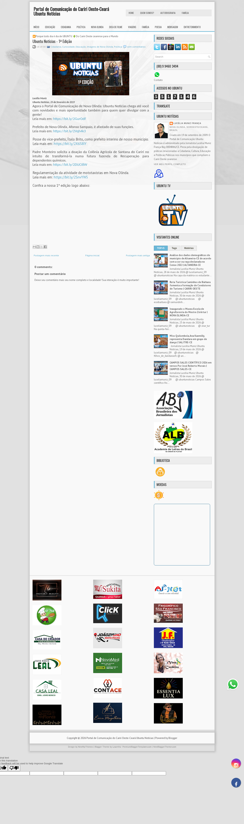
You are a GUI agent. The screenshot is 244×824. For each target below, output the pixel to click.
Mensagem (172, 27)
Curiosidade (68, 46)
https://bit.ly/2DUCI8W (70, 164)
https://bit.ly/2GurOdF (69, 118)
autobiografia (167, 12)
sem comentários (136, 46)
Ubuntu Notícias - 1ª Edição (52, 41)
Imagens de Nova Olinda (100, 46)
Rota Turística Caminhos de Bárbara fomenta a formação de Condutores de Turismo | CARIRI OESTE (190, 285)
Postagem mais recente (46, 255)
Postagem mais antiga (138, 255)
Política (81, 27)
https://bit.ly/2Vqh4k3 (69, 131)
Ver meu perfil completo (170, 164)
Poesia (158, 27)
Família (145, 27)
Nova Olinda (97, 27)
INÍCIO (36, 27)
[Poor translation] (14, 768)
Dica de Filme (115, 27)
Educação (50, 27)
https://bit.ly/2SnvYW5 (71, 177)
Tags (174, 248)
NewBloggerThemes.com (164, 746)
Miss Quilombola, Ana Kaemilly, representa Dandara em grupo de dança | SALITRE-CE (188, 339)
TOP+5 (160, 248)
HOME (131, 12)
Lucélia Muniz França (187, 123)
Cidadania (66, 27)
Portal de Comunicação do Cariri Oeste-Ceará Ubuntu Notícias (71, 11)
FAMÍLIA (185, 12)
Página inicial (92, 255)
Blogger (173, 738)
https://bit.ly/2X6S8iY (70, 143)
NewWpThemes (85, 746)
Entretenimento (192, 27)
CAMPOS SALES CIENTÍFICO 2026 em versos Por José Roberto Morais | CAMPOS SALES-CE (190, 366)
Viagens (132, 27)
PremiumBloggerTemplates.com (137, 746)
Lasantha (116, 746)
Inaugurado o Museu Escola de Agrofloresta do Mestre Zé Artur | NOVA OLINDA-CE (189, 312)
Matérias (189, 248)
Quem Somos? (147, 12)
